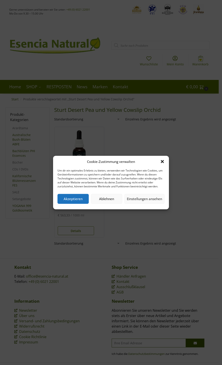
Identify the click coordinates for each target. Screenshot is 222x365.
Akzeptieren (73, 199)
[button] (162, 161)
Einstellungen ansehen (144, 199)
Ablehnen (106, 199)
